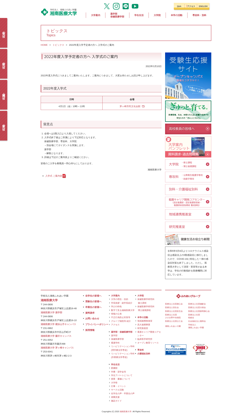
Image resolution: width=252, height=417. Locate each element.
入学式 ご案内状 (53, 176)
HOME (44, 45)
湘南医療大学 (126, 411)
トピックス (58, 45)
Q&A (179, 6)
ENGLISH (203, 6)
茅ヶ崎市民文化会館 (130, 106)
